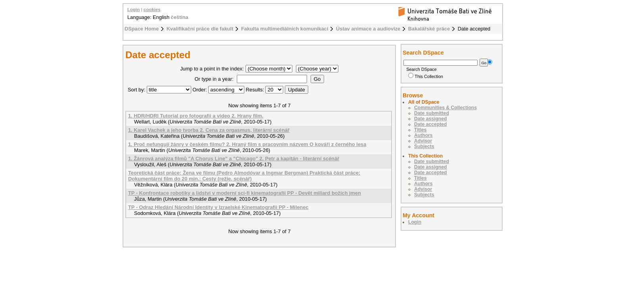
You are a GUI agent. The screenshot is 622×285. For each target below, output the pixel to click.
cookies (152, 9)
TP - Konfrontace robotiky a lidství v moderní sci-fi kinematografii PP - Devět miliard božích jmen (244, 193)
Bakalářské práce (429, 29)
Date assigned (430, 119)
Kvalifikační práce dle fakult (200, 29)
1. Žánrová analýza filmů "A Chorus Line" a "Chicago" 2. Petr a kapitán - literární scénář (233, 159)
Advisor (423, 141)
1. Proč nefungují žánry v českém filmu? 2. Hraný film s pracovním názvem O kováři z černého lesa (247, 144)
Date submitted (431, 113)
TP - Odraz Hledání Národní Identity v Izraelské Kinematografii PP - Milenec (218, 207)
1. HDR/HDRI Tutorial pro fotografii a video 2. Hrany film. (195, 116)
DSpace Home (142, 29)
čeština (179, 17)
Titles (420, 130)
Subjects (424, 146)
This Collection (425, 76)
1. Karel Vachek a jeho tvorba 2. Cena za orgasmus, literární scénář (209, 130)
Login (133, 9)
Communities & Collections (445, 107)
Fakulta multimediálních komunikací (284, 29)
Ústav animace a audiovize (368, 29)
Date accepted (430, 124)
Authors (423, 135)
